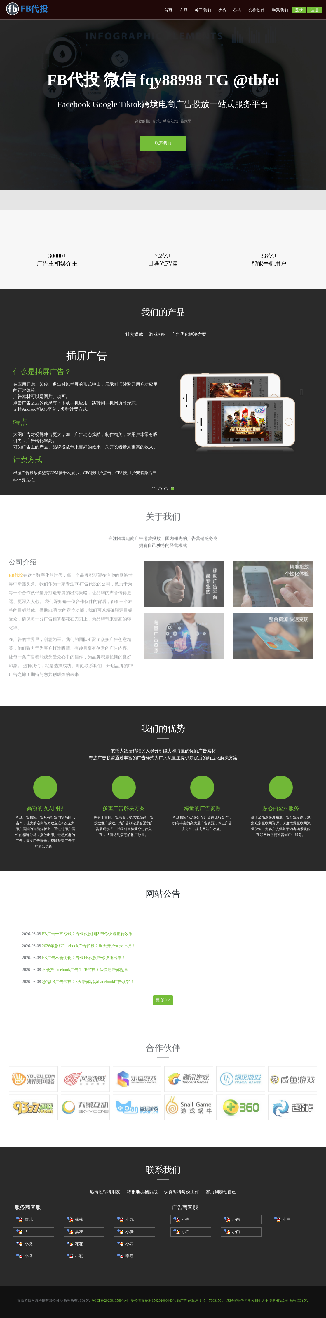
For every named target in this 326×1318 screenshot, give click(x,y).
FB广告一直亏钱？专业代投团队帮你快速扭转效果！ (89, 934)
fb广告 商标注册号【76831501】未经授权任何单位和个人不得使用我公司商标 (237, 1300)
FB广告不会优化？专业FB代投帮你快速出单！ (83, 958)
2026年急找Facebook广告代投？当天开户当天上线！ (88, 946)
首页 (168, 10)
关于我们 (203, 10)
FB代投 (303, 1300)
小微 (24, 1244)
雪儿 (24, 1219)
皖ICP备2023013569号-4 (110, 1300)
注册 (314, 10)
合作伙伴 (256, 10)
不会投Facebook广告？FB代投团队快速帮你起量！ (87, 970)
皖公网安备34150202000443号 (153, 1300)
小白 (181, 1219)
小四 (125, 1244)
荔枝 (75, 1232)
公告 (237, 10)
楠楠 (75, 1219)
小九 (125, 1219)
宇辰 (125, 1256)
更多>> (163, 999)
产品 (183, 10)
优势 (222, 10)
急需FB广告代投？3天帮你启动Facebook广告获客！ (88, 982)
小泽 (24, 1256)
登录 (299, 10)
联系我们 (280, 10)
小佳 (125, 1232)
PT (22, 1232)
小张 (75, 1256)
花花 (75, 1244)
